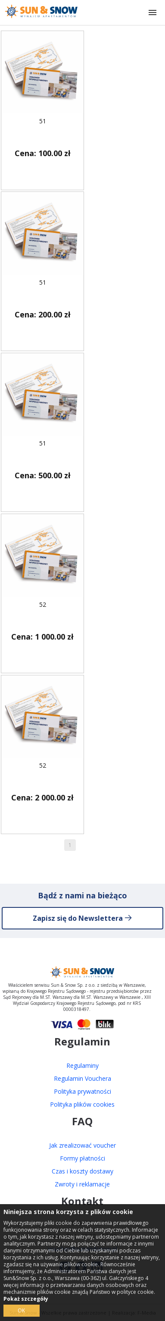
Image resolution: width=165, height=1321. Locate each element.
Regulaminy (82, 1065)
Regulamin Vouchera (82, 1078)
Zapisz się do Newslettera (82, 918)
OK (21, 1310)
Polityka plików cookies (82, 1104)
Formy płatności (82, 1158)
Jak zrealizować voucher (82, 1145)
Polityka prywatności (82, 1091)
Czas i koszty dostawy (82, 1171)
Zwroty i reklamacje (82, 1184)
